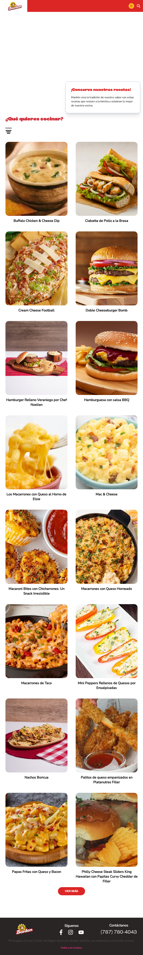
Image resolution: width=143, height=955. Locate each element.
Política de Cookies (71, 948)
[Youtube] (81, 932)
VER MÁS (71, 891)
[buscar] (138, 6)
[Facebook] (61, 932)
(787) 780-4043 (119, 932)
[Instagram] (70, 932)
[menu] (131, 6)
